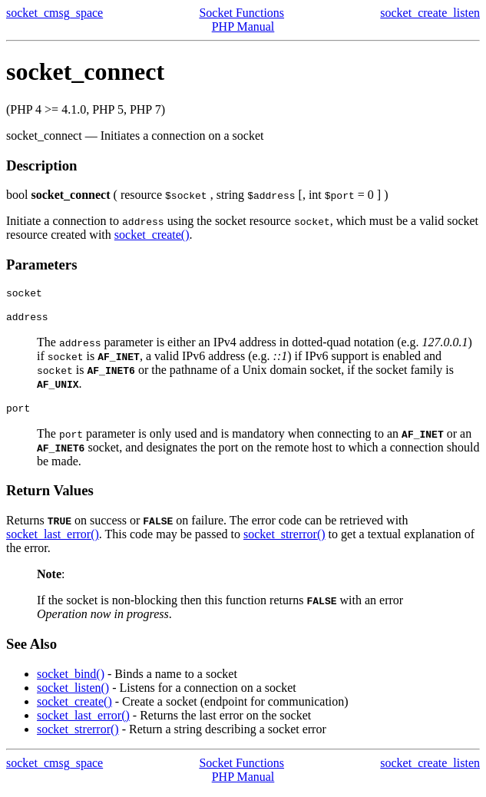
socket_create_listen (430, 12)
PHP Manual (243, 26)
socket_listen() (73, 694)
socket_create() (152, 234)
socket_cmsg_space (54, 12)
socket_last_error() (52, 540)
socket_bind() (70, 680)
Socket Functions (241, 12)
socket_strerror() (284, 540)
